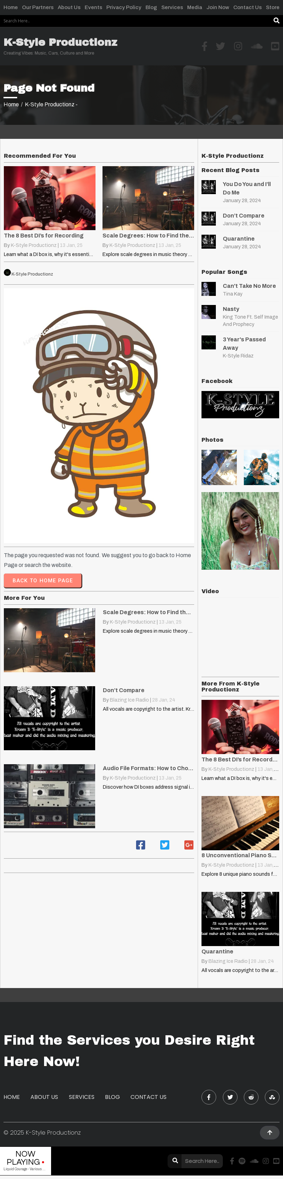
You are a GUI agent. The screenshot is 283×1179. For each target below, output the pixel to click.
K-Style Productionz (34, 245)
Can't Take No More (249, 286)
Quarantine (239, 239)
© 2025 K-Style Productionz (42, 1132)
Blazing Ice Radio (129, 700)
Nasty (231, 309)
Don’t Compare (243, 216)
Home (11, 104)
